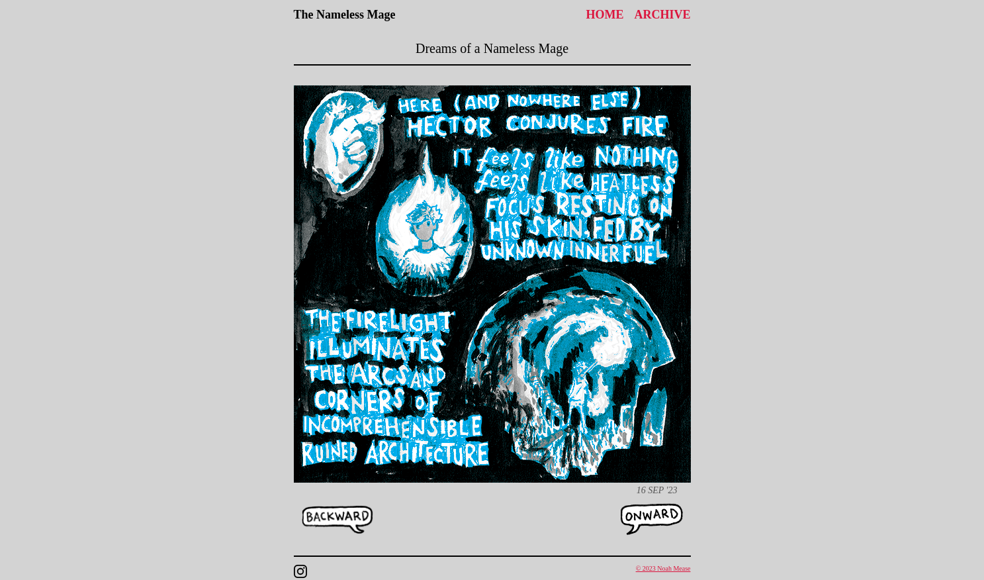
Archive (662, 14)
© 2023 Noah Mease (663, 568)
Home (604, 14)
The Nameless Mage (345, 14)
